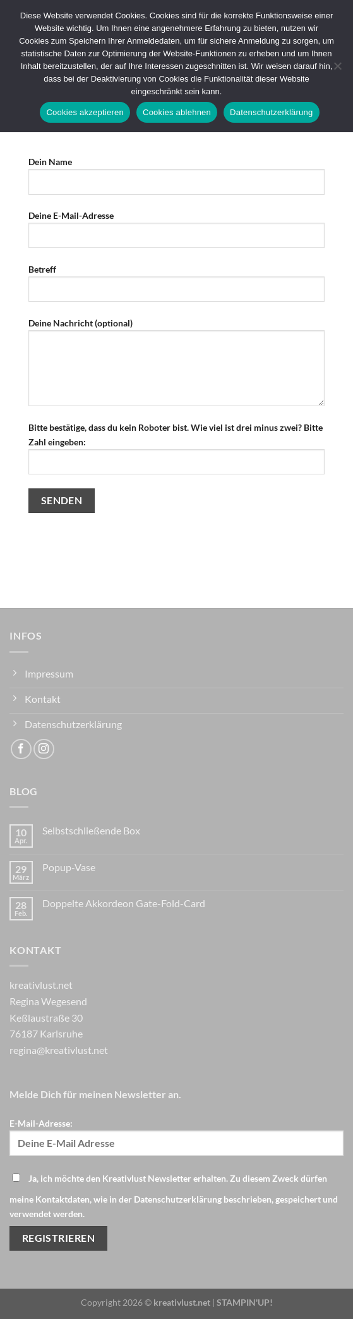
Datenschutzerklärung (271, 112)
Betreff (176, 288)
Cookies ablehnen (177, 112)
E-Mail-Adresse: (176, 1137)
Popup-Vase (68, 867)
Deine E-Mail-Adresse (176, 234)
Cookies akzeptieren (85, 112)
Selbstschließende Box (91, 830)
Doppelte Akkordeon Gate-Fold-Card (123, 903)
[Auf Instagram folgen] (43, 749)
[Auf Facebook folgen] (21, 749)
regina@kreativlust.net (58, 1050)
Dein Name (176, 180)
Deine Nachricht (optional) (176, 367)
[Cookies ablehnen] (337, 69)
